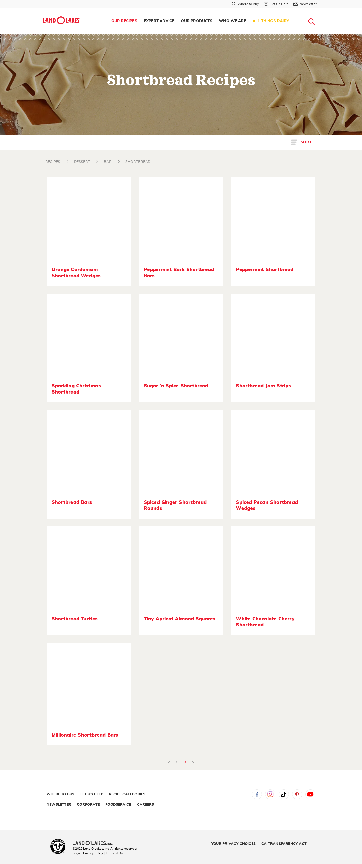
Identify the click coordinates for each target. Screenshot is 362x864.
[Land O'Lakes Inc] (95, 843)
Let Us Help (91, 794)
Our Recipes (124, 21)
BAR (108, 162)
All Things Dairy (271, 21)
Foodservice (118, 804)
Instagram (270, 794)
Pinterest (297, 794)
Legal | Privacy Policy (88, 853)
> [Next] (193, 762)
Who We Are (232, 21)
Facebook (257, 794)
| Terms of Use (114, 853)
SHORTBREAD (137, 162)
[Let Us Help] (276, 4)
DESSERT (82, 162)
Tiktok (284, 794)
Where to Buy (60, 794)
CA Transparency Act (284, 844)
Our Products (196, 21)
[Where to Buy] (245, 4)
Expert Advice (159, 21)
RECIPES (52, 162)
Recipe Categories (127, 794)
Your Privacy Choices (233, 844)
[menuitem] (124, 21)
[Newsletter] (305, 4)
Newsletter (59, 804)
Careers (145, 804)
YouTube (310, 794)
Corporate (88, 804)
